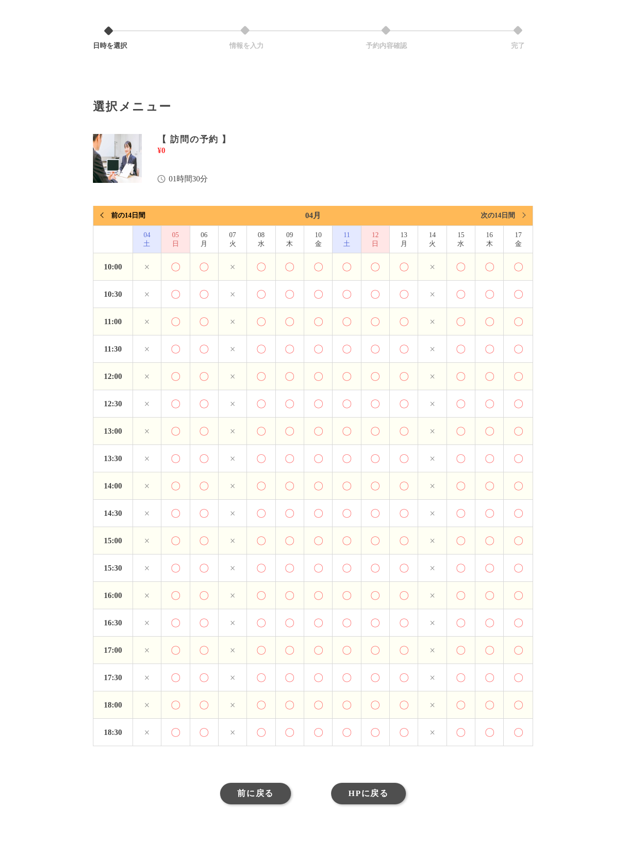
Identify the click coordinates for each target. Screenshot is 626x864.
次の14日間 (498, 215)
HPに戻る (369, 794)
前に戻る (254, 794)
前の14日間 (128, 215)
